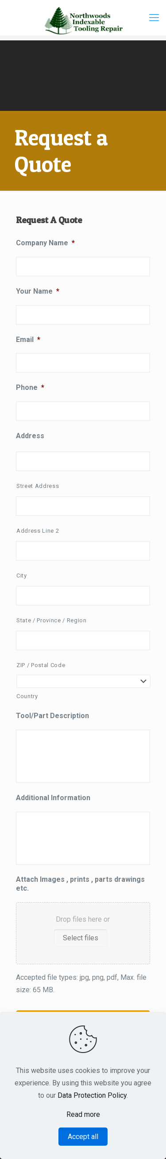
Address (30, 436)
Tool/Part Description (52, 715)
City (21, 575)
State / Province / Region (51, 620)
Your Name (37, 291)
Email (28, 339)
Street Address (37, 486)
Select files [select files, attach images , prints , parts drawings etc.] (80, 938)
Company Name (45, 243)
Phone (30, 387)
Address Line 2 (37, 530)
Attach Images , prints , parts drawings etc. (80, 884)
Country (27, 696)
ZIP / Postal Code (40, 665)
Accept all (83, 1136)
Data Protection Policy (92, 1095)
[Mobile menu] (154, 17)
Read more (83, 1114)
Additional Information (53, 798)
